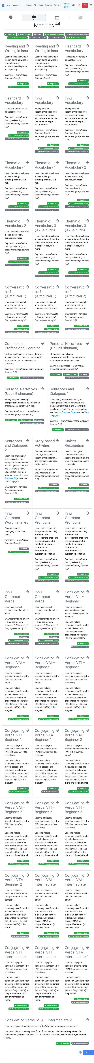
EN (85, 5)
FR (91, 5)
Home (29, 5)
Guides (57, 5)
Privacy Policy (66, 5)
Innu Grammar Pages (67, 412)
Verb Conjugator (12, 481)
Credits (48, 5)
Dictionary (38, 5)
